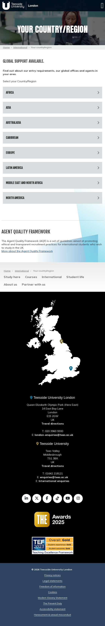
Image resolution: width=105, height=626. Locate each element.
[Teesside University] (61, 341)
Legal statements (52, 580)
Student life (75, 277)
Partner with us (33, 284)
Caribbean (12, 138)
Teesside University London (52, 398)
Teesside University (52, 444)
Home (6, 47)
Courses (31, 277)
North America (15, 198)
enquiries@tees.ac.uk (54, 477)
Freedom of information (52, 586)
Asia (8, 107)
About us (10, 284)
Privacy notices (52, 575)
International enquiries (54, 481)
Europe (10, 153)
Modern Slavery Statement (52, 597)
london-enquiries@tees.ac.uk (54, 435)
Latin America (14, 168)
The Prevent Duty (52, 603)
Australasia (13, 123)
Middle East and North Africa (24, 183)
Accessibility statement (52, 609)
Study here (12, 277)
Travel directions (52, 423)
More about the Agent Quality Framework (27, 251)
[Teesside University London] (71, 368)
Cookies (52, 592)
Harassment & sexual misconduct (52, 614)
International (20, 47)
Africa (10, 92)
